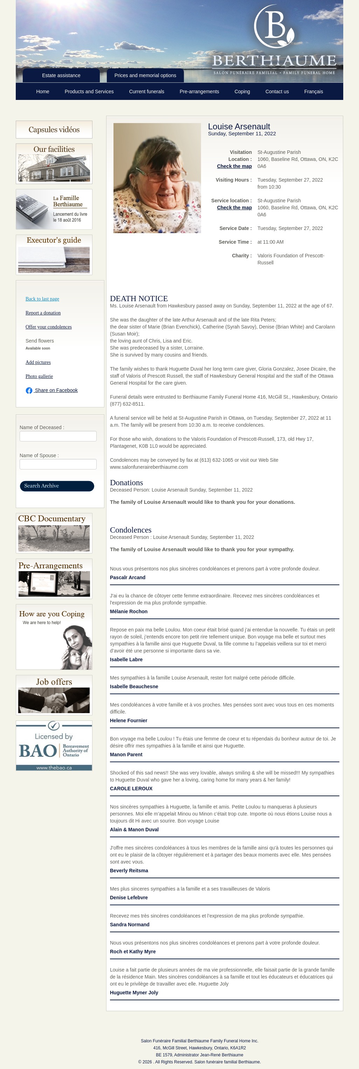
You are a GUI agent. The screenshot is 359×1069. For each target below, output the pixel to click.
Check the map (234, 166)
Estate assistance (61, 75)
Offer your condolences (49, 327)
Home (43, 91)
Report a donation (43, 313)
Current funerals (147, 91)
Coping (243, 91)
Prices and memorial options (146, 75)
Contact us (277, 91)
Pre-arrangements (200, 91)
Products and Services (90, 91)
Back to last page (42, 299)
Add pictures (38, 362)
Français (313, 91)
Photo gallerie (39, 376)
